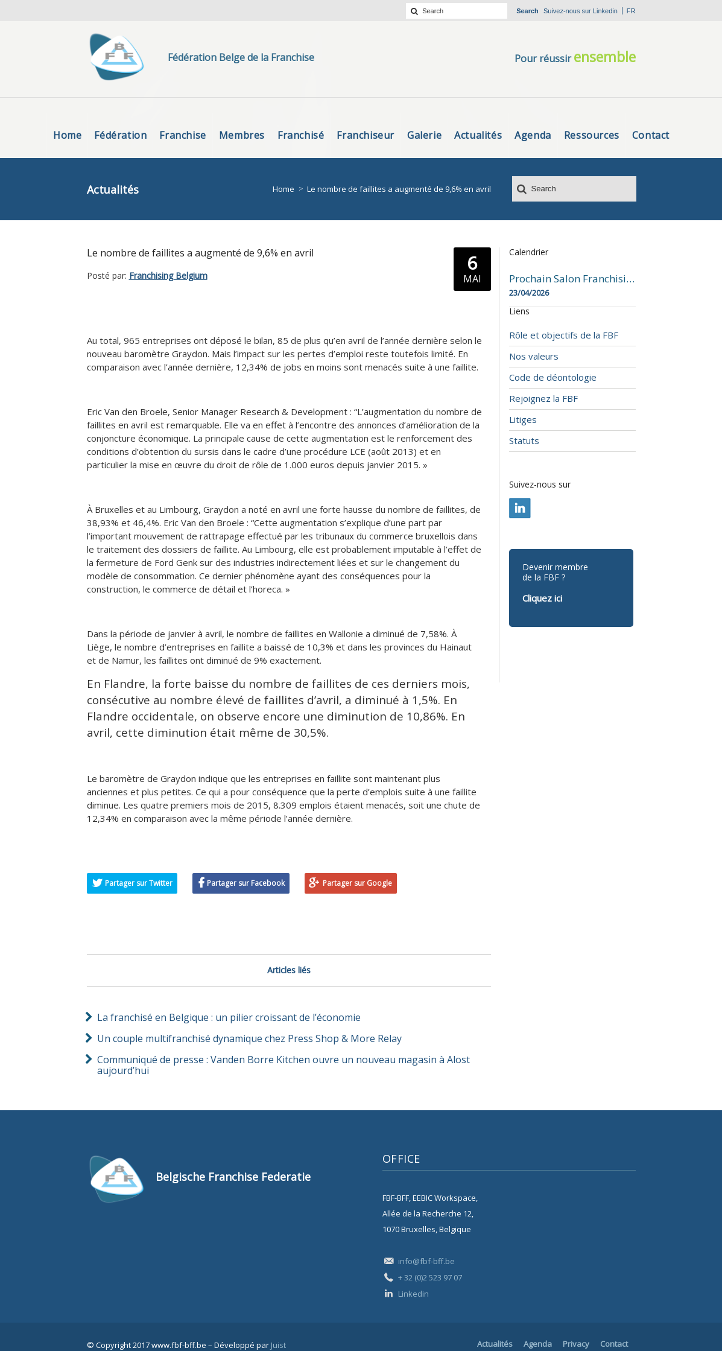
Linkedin (605, 10)
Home (283, 188)
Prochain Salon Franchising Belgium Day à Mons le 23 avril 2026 (572, 278)
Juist (278, 1345)
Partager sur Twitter (139, 883)
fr (631, 10)
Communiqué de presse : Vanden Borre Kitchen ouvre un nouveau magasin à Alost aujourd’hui (283, 1065)
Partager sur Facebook (246, 883)
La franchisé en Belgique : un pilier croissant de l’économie (229, 1017)
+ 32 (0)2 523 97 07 (430, 1277)
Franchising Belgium (168, 275)
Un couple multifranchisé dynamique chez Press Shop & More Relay (249, 1038)
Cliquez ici (542, 598)
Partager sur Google (357, 883)
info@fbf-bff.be (426, 1261)
